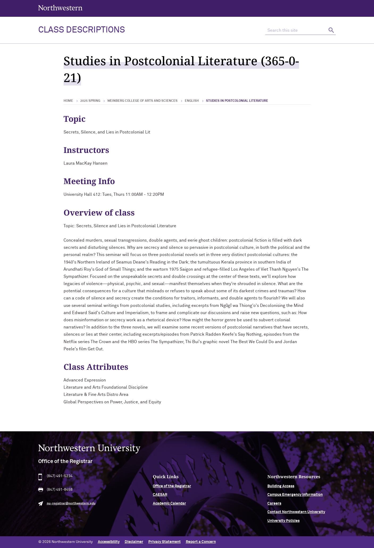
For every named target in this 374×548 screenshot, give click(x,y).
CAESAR (160, 498)
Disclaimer (134, 542)
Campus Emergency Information (295, 498)
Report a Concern (201, 542)
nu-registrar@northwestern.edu (71, 506)
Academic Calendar (169, 506)
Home (68, 101)
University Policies (283, 524)
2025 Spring (90, 101)
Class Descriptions (81, 30)
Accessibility (109, 542)
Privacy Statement (164, 542)
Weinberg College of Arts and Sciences (142, 101)
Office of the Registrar (172, 489)
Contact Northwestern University (296, 515)
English (192, 101)
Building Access (280, 489)
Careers (274, 506)
